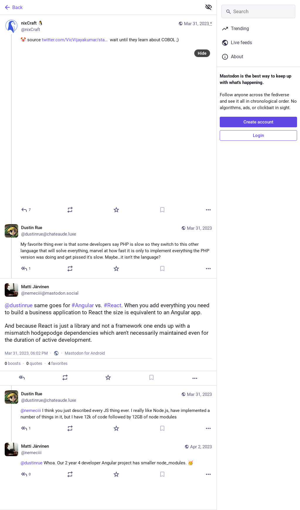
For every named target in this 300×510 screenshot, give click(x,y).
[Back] (100, 7)
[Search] (258, 11)
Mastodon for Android (85, 353)
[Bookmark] (162, 209)
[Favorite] (116, 209)
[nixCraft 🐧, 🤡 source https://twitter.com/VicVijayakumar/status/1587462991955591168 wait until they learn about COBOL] (108, 117)
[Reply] (26, 209)
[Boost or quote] (70, 209)
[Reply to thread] (26, 268)
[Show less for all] (209, 7)
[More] (208, 209)
